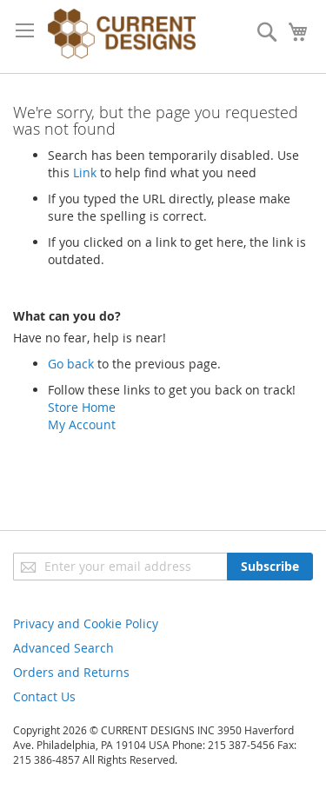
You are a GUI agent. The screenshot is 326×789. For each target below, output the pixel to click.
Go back (71, 363)
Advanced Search (63, 648)
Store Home (82, 407)
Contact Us (44, 696)
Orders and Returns (71, 672)
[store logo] (122, 36)
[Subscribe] (270, 566)
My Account (82, 424)
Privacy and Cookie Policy (85, 623)
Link (84, 172)
